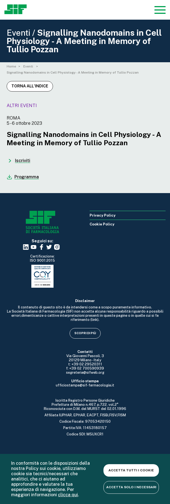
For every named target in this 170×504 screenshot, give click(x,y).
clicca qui (68, 494)
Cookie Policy (102, 224)
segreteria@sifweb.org (85, 372)
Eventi (28, 66)
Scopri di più (85, 333)
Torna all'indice (29, 86)
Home (11, 66)
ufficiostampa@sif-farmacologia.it (85, 385)
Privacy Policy (102, 215)
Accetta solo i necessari (131, 487)
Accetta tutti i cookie (131, 470)
